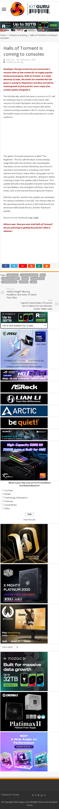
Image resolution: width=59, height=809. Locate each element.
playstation (38, 278)
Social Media (10, 504)
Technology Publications (16, 497)
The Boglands (9, 282)
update (23, 282)
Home (3, 35)
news (25, 278)
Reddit (7, 494)
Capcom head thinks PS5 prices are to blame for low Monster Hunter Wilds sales (36, 304)
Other (7, 508)
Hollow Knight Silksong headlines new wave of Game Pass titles (23, 293)
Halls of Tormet (11, 278)
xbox (33, 282)
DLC (43, 275)
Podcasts (8, 501)
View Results (29, 519)
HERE (36, 217)
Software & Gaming (18, 35)
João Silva (10, 60)
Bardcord (12, 275)
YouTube (8, 490)
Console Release (29, 275)
